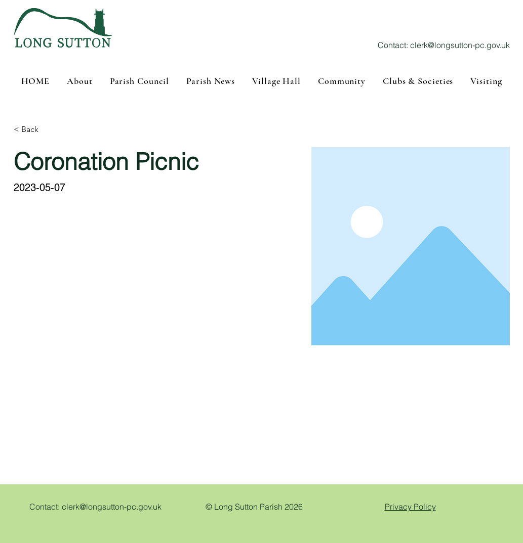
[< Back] (34, 129)
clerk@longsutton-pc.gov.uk (460, 45)
